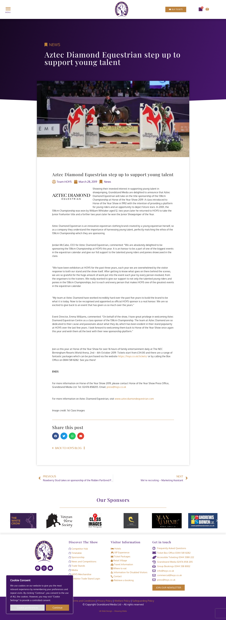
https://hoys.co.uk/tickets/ (132, 356)
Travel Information (122, 564)
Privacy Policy (104, 600)
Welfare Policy (122, 600)
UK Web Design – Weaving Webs (113, 611)
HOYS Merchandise (80, 574)
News (54, 44)
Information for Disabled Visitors (129, 572)
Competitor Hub (78, 548)
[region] (39, 594)
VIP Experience (120, 552)
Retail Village (119, 560)
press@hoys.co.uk (116, 386)
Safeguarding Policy (143, 600)
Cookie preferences (27, 607)
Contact (116, 576)
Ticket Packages (120, 556)
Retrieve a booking (122, 580)
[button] (55, 436)
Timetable (75, 553)
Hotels (116, 548)
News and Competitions (82, 561)
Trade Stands (77, 565)
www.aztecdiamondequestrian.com (134, 398)
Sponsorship (76, 557)
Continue (57, 607)
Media (73, 570)
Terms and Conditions (83, 600)
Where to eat (118, 568)
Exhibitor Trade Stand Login (84, 578)
